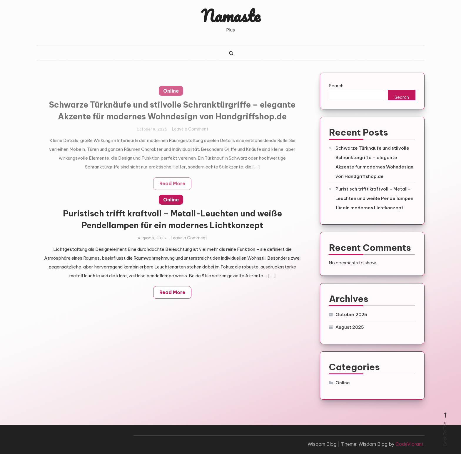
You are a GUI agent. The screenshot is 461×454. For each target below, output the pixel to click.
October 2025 (351, 314)
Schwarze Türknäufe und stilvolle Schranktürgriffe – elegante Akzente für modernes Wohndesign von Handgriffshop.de (374, 162)
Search (336, 86)
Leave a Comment (189, 238)
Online (171, 200)
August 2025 (349, 327)
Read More (172, 292)
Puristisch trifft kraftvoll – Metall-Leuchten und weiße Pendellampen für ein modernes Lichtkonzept (374, 198)
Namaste (230, 15)
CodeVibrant (409, 444)
